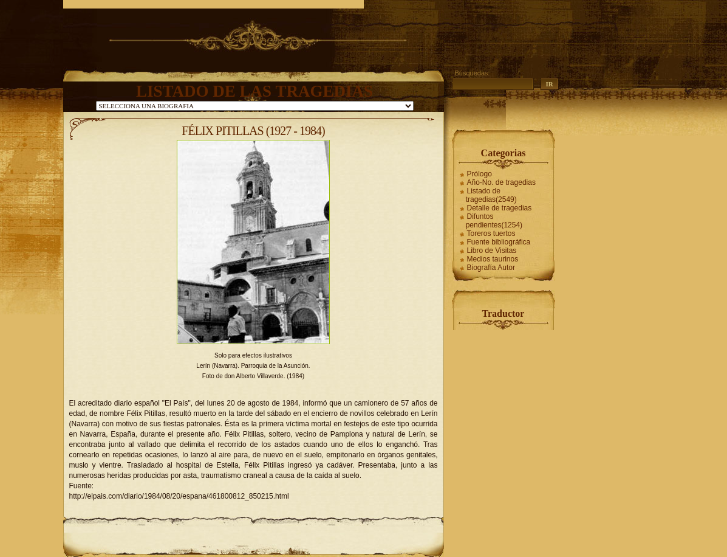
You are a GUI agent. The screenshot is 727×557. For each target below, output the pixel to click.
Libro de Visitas (492, 250)
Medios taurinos (493, 259)
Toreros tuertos (491, 233)
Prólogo (479, 174)
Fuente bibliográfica (499, 242)
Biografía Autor (491, 267)
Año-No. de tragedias (501, 182)
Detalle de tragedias (499, 208)
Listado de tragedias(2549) (491, 195)
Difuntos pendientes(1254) (494, 220)
